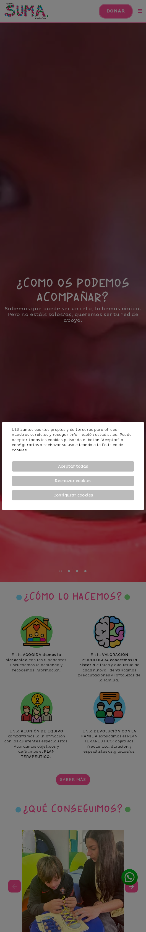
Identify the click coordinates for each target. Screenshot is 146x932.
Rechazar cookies (73, 480)
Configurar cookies (73, 495)
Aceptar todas (73, 466)
